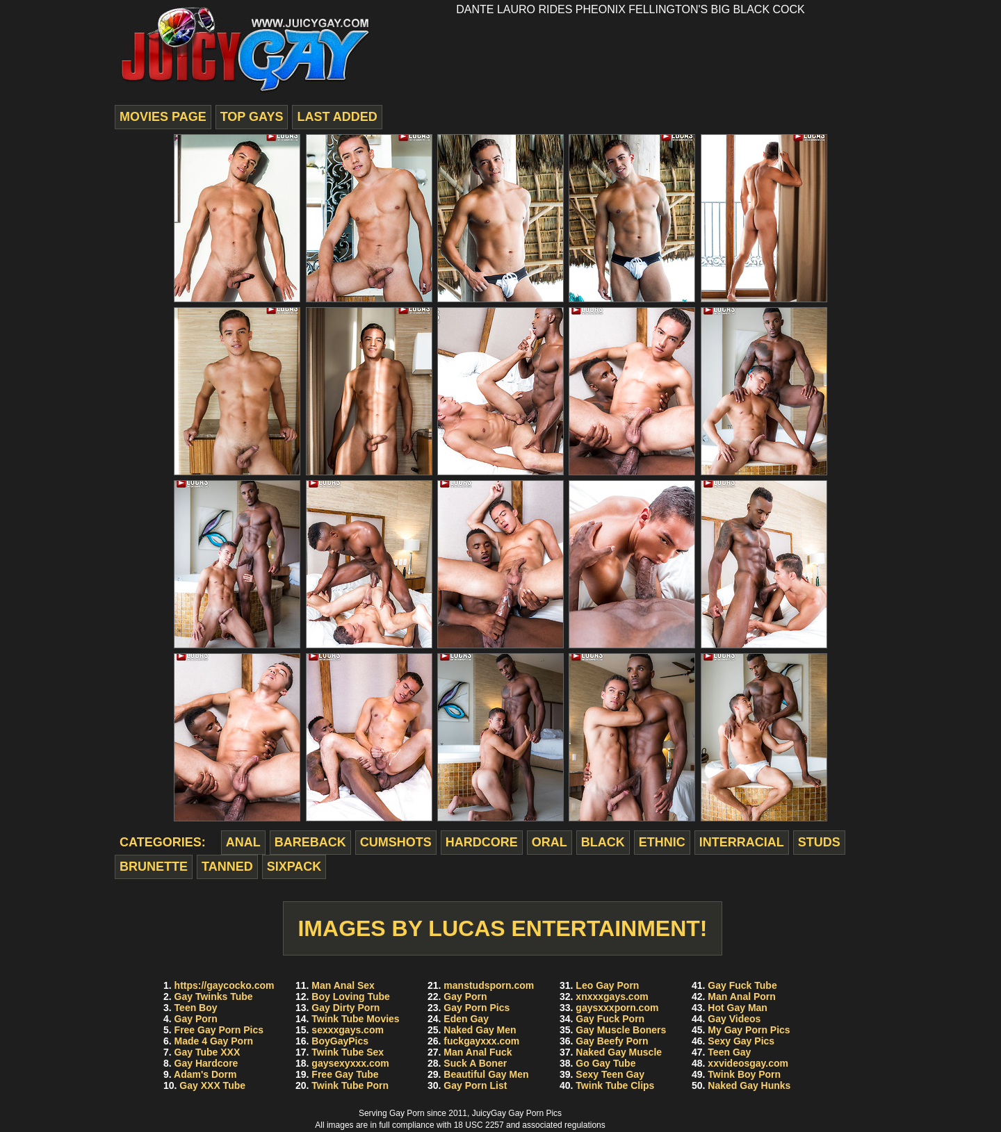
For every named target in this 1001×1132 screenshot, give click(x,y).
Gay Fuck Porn (610, 1018)
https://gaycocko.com (224, 985)
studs (819, 842)
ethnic (662, 842)
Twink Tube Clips (615, 1085)
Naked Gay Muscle (619, 1052)
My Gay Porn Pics (749, 1029)
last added (337, 117)
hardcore (482, 842)
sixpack (294, 866)
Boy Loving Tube (350, 996)
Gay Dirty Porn (345, 1007)
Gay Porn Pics (476, 1007)
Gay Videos (734, 1018)
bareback (310, 842)
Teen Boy (196, 1007)
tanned (227, 866)
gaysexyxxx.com (350, 1063)
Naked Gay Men (479, 1029)
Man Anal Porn (742, 996)
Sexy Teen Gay (610, 1074)
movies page (163, 117)
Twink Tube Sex (347, 1052)
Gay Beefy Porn (612, 1041)
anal (243, 842)
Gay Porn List (475, 1085)
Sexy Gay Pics (741, 1041)
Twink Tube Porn (350, 1085)
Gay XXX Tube (212, 1085)
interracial (741, 842)
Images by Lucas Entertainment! (502, 928)
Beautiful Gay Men (485, 1074)
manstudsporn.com (488, 985)
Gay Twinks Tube (213, 996)
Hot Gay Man (737, 1007)
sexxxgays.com (347, 1029)
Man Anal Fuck (477, 1052)
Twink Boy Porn (744, 1074)
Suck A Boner (475, 1063)
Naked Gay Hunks (749, 1085)
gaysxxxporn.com (617, 1007)
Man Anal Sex (343, 985)
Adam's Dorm (205, 1074)
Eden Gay (466, 1018)
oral (549, 842)
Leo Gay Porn (607, 985)
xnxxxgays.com (612, 996)
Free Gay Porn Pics (218, 1029)
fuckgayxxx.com (481, 1041)
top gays (252, 117)
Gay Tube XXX (207, 1052)
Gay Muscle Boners (621, 1029)
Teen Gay (729, 1052)
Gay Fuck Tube (742, 985)
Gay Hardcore (206, 1063)
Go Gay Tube (605, 1063)
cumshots (396, 842)
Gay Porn (196, 1018)
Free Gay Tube (344, 1074)
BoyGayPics (339, 1041)
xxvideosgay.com (748, 1063)
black (603, 842)
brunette (154, 866)
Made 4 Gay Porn (214, 1041)
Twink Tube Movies (355, 1018)
